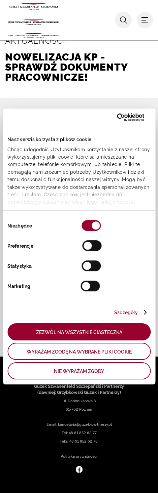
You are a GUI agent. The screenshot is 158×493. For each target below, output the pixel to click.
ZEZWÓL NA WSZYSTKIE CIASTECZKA (79, 332)
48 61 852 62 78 (83, 441)
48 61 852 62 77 (83, 432)
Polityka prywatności (79, 456)
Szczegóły (126, 312)
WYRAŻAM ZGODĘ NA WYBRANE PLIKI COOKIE (79, 351)
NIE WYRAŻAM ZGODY (79, 371)
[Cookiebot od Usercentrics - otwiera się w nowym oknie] (114, 117)
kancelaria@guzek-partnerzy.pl (85, 424)
